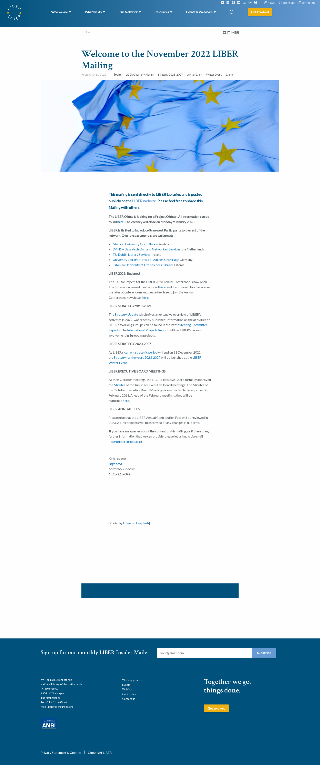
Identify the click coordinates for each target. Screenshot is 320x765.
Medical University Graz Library (135, 244)
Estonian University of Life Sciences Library (143, 265)
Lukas (127, 523)
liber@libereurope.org (60, 706)
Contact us (128, 698)
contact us (307, 2)
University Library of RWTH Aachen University (145, 259)
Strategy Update (126, 314)
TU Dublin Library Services (131, 254)
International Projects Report (148, 330)
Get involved (130, 694)
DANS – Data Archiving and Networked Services (146, 249)
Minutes (119, 385)
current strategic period (141, 352)
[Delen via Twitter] (224, 33)
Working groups (131, 680)
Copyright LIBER (100, 752)
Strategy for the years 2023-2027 (137, 357)
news (269, 2)
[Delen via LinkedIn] (228, 33)
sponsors (287, 2)
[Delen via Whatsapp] (237, 33)
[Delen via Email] (232, 33)
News (88, 32)
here (120, 222)
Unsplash (142, 523)
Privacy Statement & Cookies (61, 752)
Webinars (128, 689)
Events (126, 684)
